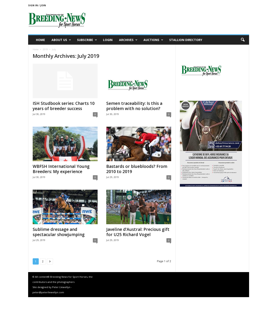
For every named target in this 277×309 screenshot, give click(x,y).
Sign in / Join (37, 5)
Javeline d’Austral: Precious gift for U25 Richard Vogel (137, 232)
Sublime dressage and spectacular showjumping (59, 232)
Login (108, 40)
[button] (242, 40)
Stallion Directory (185, 40)
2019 (45, 49)
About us (61, 40)
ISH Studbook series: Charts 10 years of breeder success (64, 106)
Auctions (153, 40)
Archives (128, 40)
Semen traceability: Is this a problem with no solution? (134, 106)
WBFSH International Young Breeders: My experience (61, 169)
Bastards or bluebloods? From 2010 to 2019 (136, 169)
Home (40, 40)
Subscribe (87, 40)
